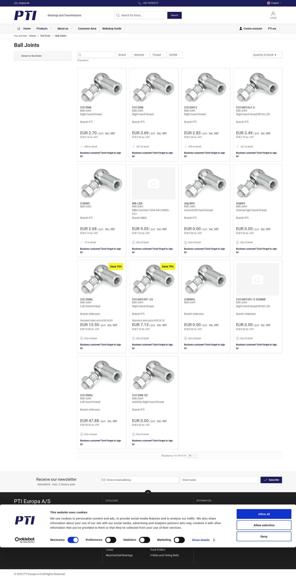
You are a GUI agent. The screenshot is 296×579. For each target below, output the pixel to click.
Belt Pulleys (112, 527)
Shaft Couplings (159, 527)
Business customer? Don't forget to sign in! (100, 155)
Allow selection (263, 556)
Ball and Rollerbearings (119, 516)
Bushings (111, 533)
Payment (202, 527)
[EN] (47, 15)
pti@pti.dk (20, 524)
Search (174, 15)
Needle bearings (159, 506)
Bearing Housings (116, 522)
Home (32, 35)
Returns (202, 522)
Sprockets (156, 533)
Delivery (201, 516)
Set (152, 522)
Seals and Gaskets (161, 516)
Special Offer (113, 506)
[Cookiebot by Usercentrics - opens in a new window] (25, 571)
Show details (201, 571)
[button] (44, 28)
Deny (264, 567)
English (274, 3)
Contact (202, 511)
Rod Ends (45, 35)
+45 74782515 (22, 520)
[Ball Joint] (101, 87)
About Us (202, 506)
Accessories (113, 511)
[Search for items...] (98, 55)
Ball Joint (85, 110)
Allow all (264, 545)
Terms (200, 533)
